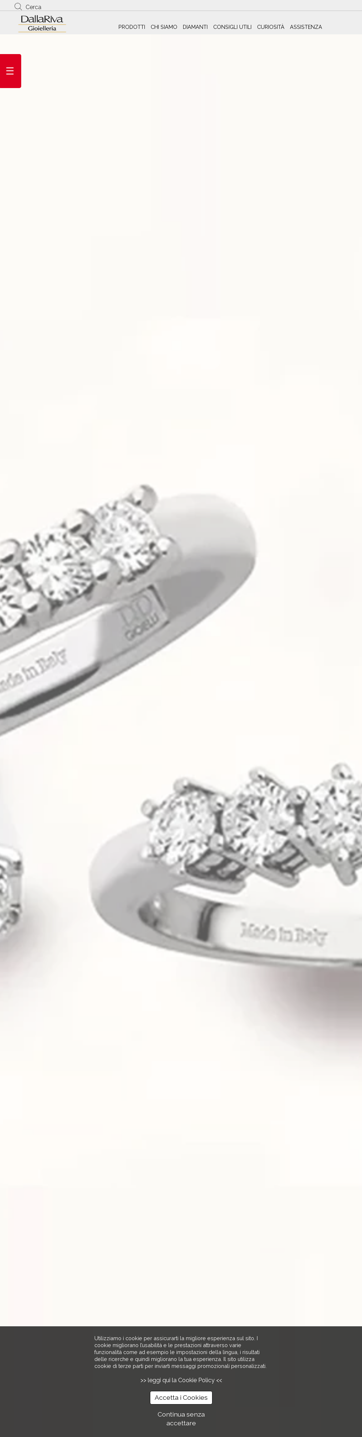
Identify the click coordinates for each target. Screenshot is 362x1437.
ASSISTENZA (306, 27)
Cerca (33, 7)
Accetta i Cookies (181, 1397)
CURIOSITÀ (270, 27)
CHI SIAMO (164, 27)
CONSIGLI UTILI (232, 27)
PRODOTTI (131, 27)
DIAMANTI (195, 27)
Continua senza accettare (181, 1418)
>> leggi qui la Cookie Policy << (181, 1380)
